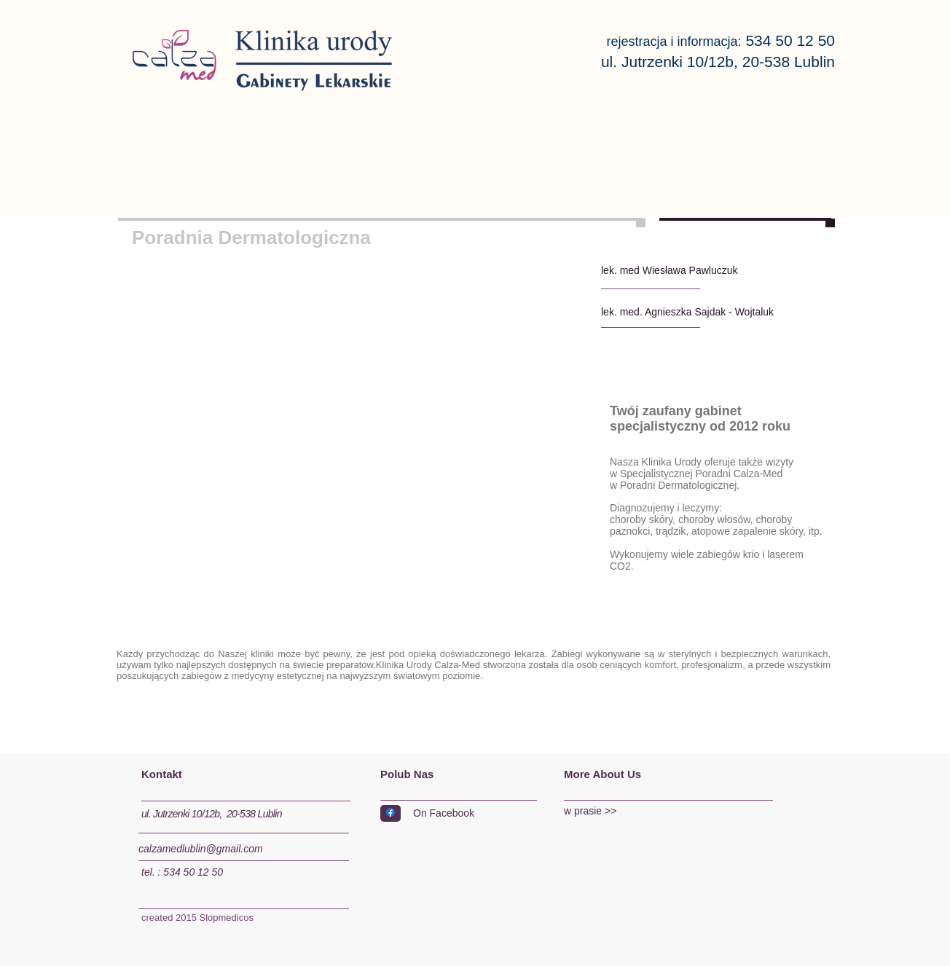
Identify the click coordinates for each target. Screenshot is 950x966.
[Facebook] (390, 812)
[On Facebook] (471, 814)
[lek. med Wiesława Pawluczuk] (687, 271)
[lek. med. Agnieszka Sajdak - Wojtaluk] (700, 312)
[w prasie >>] (660, 812)
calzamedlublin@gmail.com (200, 849)
